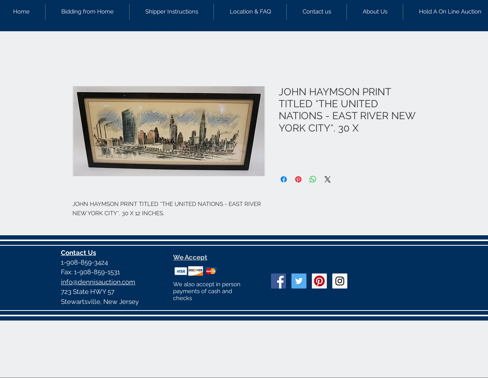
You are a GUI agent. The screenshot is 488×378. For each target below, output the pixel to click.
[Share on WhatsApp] (313, 179)
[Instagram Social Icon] (339, 281)
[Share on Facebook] (283, 179)
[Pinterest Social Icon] (319, 281)
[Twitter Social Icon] (298, 281)
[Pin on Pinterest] (298, 179)
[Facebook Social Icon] (278, 281)
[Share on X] (327, 179)
